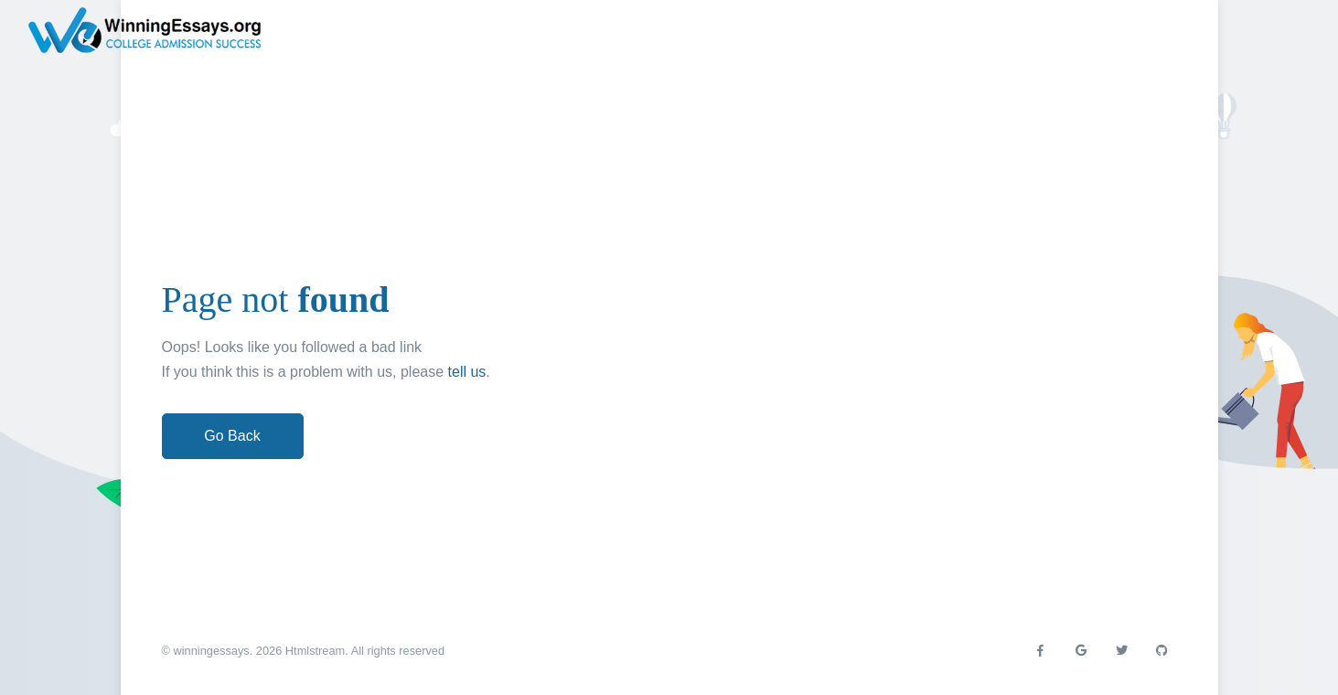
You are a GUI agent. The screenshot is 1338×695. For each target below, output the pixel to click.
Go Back (232, 436)
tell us (467, 372)
